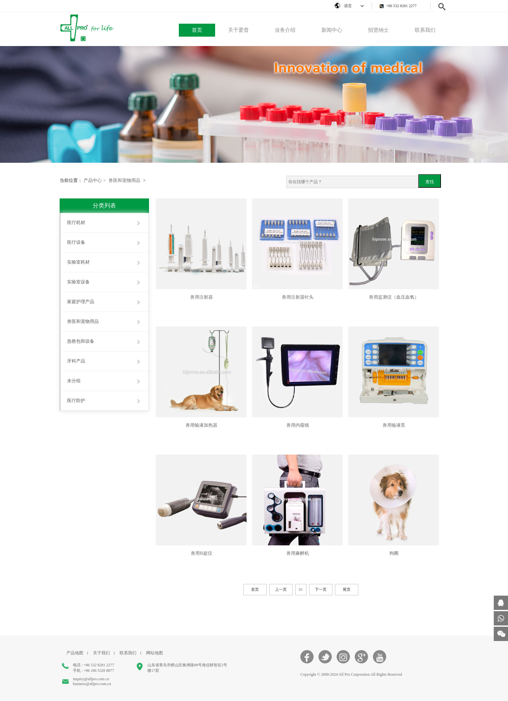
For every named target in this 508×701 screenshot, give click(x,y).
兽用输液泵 (394, 425)
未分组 (74, 380)
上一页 (281, 589)
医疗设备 (76, 242)
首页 (197, 30)
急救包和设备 (80, 341)
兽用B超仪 (201, 553)
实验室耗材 (78, 262)
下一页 (321, 589)
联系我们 (425, 30)
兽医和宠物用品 (124, 180)
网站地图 (154, 652)
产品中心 (95, 180)
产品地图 (74, 652)
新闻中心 (331, 30)
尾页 (347, 589)
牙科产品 (76, 361)
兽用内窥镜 (297, 425)
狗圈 (393, 553)
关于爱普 (238, 30)
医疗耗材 (76, 222)
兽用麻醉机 (297, 553)
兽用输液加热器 (201, 425)
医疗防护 (76, 400)
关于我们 (101, 652)
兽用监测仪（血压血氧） (394, 297)
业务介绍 (285, 30)
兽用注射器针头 (298, 297)
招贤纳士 (378, 30)
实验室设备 (78, 281)
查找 (429, 181)
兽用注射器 (201, 297)
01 (301, 589)
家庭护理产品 (80, 301)
